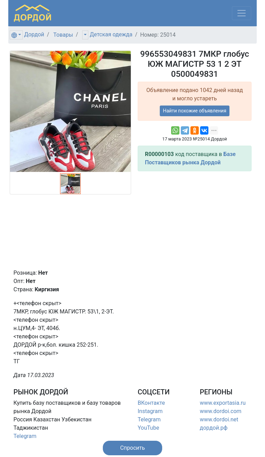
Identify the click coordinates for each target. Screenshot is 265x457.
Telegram (24, 436)
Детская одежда (111, 34)
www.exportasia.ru (223, 403)
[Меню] (241, 13)
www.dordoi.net (219, 419)
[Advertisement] (195, 220)
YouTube (148, 427)
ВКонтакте (151, 403)
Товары (63, 34)
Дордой (34, 34)
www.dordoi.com (221, 411)
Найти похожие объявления (194, 110)
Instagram (150, 411)
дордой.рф (213, 427)
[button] (132, 448)
